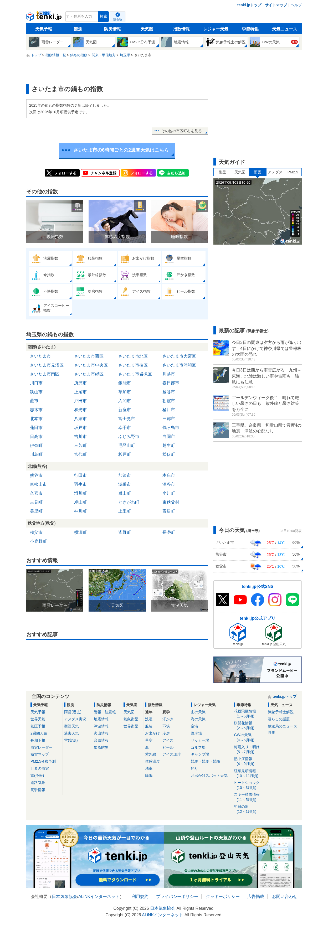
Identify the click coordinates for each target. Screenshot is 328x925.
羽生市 (80, 484)
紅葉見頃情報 (249, 773)
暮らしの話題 (279, 719)
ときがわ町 (128, 502)
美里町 (36, 511)
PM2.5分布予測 (43, 761)
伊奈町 (36, 445)
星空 (148, 740)
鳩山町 (80, 502)
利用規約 (140, 896)
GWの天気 (249, 737)
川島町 (36, 454)
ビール (167, 747)
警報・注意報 (105, 712)
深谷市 (168, 484)
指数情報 (181, 29)
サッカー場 (200, 740)
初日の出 (249, 809)
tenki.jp (44, 17)
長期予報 (37, 740)
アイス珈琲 (171, 754)
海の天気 (198, 719)
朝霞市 (168, 401)
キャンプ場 (200, 754)
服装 (148, 726)
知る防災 (101, 747)
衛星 (222, 172)
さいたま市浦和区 (179, 365)
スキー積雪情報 (249, 797)
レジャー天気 (215, 29)
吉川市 (80, 436)
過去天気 (71, 733)
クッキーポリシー (223, 896)
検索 (103, 16)
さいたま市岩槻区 (135, 374)
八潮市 (80, 418)
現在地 (117, 19)
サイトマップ (276, 5)
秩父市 (36, 532)
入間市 (124, 401)
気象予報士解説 (281, 712)
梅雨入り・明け (249, 750)
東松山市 (38, 484)
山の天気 (198, 712)
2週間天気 (38, 733)
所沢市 (80, 383)
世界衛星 (131, 726)
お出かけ (152, 733)
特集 (271, 732)
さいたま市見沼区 (47, 365)
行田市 (80, 475)
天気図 (147, 29)
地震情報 (101, 719)
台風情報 (101, 740)
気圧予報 (37, 726)
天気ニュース (284, 29)
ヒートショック (249, 785)
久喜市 (36, 493)
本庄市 (168, 475)
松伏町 (168, 454)
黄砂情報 (37, 790)
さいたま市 (40, 356)
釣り (194, 768)
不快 (166, 726)
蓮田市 (36, 427)
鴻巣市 (124, 484)
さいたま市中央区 (91, 365)
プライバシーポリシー (177, 896)
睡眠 (148, 775)
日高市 (36, 436)
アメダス (275, 172)
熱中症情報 (249, 761)
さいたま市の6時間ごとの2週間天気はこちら (121, 150)
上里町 (124, 511)
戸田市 (80, 401)
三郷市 (168, 418)
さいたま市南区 (44, 374)
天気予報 (43, 29)
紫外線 (150, 754)
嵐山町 (124, 493)
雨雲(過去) (72, 712)
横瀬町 (80, 532)
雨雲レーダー (41, 747)
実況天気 (71, 726)
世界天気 (37, 719)
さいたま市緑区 (89, 374)
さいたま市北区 (133, 356)
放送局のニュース (282, 726)
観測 (78, 29)
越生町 (168, 445)
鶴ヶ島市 (170, 427)
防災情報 (112, 29)
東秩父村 (170, 502)
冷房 (166, 733)
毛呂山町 (126, 445)
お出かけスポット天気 (209, 775)
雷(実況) (71, 740)
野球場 (196, 733)
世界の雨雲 (39, 768)
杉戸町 (124, 454)
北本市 (36, 418)
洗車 (148, 768)
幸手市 (124, 427)
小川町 (168, 493)
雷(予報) (37, 775)
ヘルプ (296, 5)
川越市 (168, 374)
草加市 (124, 392)
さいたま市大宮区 (179, 356)
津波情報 (101, 726)
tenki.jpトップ (249, 5)
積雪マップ (39, 754)
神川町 (80, 511)
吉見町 (36, 502)
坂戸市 (80, 427)
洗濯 (148, 719)
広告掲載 (255, 896)
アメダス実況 (75, 719)
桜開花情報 (249, 726)
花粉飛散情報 (249, 714)
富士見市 (126, 418)
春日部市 (170, 383)
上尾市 (80, 392)
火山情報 (101, 733)
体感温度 (152, 761)
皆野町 (124, 532)
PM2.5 (293, 172)
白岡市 (168, 436)
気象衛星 (131, 719)
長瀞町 (168, 532)
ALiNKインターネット (99, 896)
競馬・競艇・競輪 (205, 761)
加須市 (124, 475)
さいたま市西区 (89, 356)
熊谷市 (36, 475)
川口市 (36, 383)
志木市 (36, 409)
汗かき (167, 719)
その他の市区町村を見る (181, 131)
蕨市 (34, 401)
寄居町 (168, 511)
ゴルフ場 (198, 747)
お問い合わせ (284, 896)
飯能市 (124, 383)
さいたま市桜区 (133, 365)
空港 (194, 726)
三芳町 (80, 445)
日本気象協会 (64, 896)
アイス (167, 740)
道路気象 (37, 783)
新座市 (124, 409)
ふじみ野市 (128, 436)
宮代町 (80, 454)
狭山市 (36, 392)
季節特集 (250, 29)
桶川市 (168, 409)
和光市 (80, 409)
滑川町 (80, 493)
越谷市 (168, 392)
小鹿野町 (38, 541)
